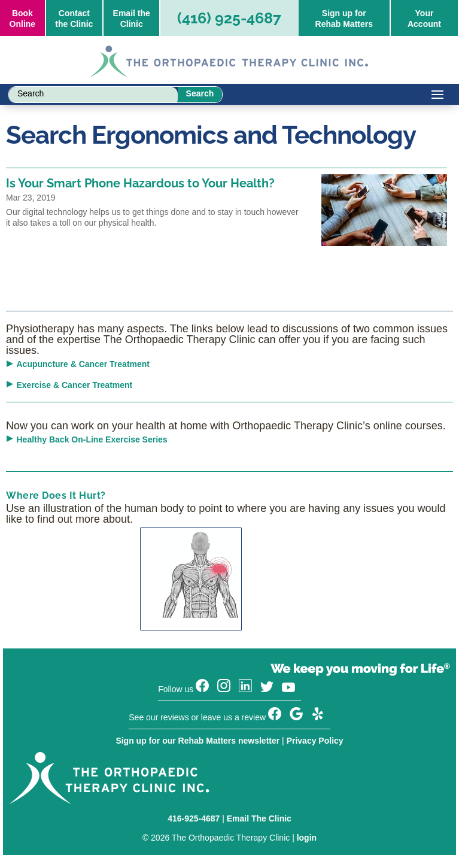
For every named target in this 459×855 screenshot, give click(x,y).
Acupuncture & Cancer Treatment (83, 364)
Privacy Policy (315, 740)
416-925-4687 (194, 818)
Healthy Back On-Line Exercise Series (92, 439)
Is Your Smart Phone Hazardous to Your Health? (140, 183)
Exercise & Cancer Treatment (75, 385)
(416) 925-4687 (229, 18)
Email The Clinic (259, 818)
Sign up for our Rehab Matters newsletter (197, 740)
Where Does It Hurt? (56, 495)
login (307, 837)
